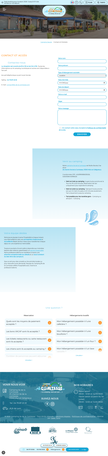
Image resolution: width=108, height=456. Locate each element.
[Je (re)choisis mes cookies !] (3, 452)
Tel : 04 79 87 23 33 (15, 403)
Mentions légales (63, 416)
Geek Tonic (55, 418)
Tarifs (101, 2)
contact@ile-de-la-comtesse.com (18, 85)
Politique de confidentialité (96, 128)
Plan (89, 2)
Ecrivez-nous (61, 445)
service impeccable (37, 250)
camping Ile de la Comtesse (76, 165)
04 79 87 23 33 (47, 445)
